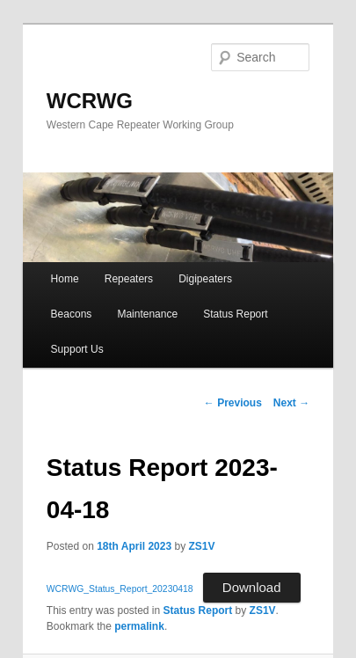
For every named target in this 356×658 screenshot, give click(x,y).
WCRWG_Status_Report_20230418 (120, 589)
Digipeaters (205, 279)
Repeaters (129, 279)
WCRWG (90, 101)
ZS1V (201, 546)
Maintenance (147, 314)
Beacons (71, 314)
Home (65, 279)
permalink (139, 626)
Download (251, 587)
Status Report (235, 314)
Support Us (77, 349)
